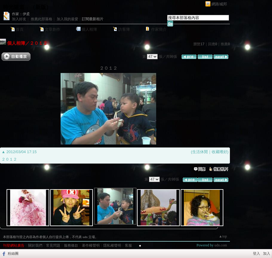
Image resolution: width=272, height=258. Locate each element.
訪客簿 (124, 29)
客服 (128, 245)
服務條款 (71, 245)
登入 (256, 253)
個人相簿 (89, 29)
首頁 (20, 29)
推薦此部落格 (41, 19)
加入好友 (19, 19)
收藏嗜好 (219, 152)
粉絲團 (13, 253)
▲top (223, 236)
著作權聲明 (91, 245)
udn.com (220, 245)
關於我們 (35, 245)
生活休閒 (200, 152)
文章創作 (52, 29)
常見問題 (53, 245)
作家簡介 (159, 29)
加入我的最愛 (67, 19)
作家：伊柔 (21, 14)
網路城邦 (219, 4)
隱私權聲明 (112, 245)
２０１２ (38, 43)
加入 (266, 253)
